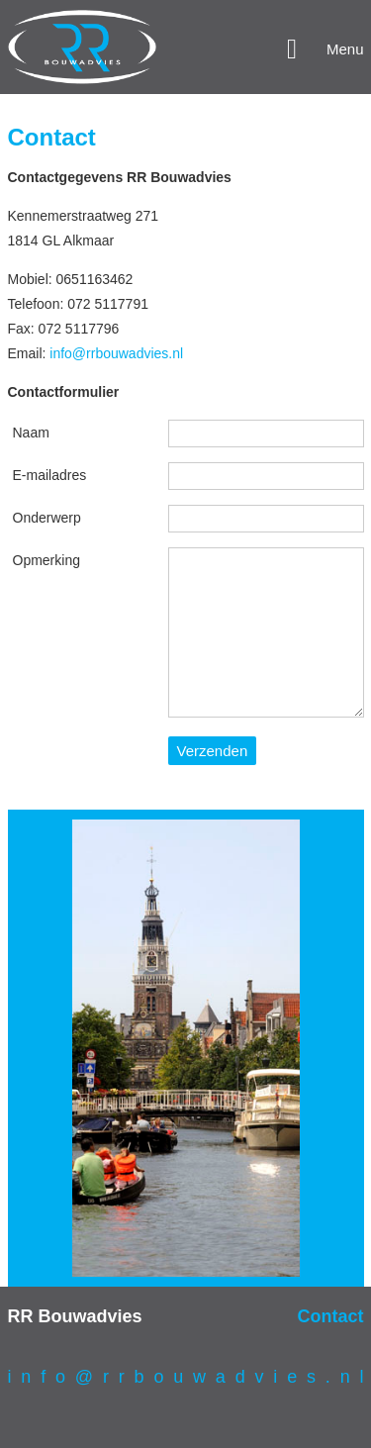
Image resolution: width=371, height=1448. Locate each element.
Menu (345, 49)
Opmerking (46, 560)
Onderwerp (47, 518)
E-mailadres (50, 475)
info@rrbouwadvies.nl (116, 353)
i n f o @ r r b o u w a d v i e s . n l (186, 1377)
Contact (331, 1316)
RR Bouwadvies (75, 1316)
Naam (31, 432)
